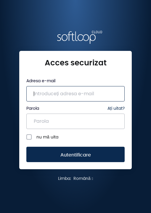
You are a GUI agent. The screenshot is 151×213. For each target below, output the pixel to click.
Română (83, 179)
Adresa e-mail (40, 81)
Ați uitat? (116, 108)
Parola (32, 108)
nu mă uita (42, 137)
